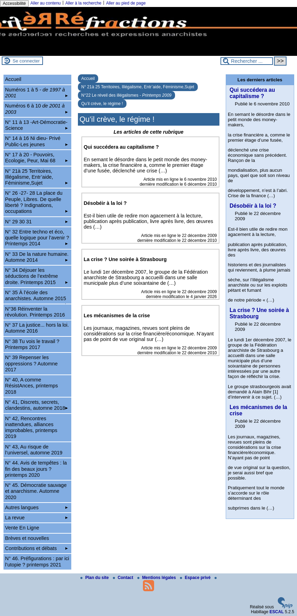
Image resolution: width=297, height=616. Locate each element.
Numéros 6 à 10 (36, 108)
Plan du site (95, 577)
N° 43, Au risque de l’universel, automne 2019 (34, 449)
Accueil (88, 78)
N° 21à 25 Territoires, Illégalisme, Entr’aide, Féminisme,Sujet (137, 86)
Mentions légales (157, 577)
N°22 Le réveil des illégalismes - (126, 95)
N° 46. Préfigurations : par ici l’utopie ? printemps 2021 (37, 561)
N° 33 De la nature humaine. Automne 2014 (37, 257)
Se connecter (26, 61)
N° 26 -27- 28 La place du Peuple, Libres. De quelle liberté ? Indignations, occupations (36, 202)
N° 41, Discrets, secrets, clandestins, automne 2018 (36, 405)
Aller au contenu (45, 3)
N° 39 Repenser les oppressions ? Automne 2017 (31, 363)
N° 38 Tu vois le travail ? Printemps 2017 (32, 344)
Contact (124, 577)
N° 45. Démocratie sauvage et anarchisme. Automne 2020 (36, 491)
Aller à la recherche (83, 3)
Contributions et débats (36, 548)
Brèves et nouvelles (27, 538)
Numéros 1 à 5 (36, 92)
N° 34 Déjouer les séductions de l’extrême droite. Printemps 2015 (36, 276)
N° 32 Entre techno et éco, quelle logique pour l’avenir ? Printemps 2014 (37, 238)
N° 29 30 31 (36, 221)
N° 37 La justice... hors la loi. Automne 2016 (37, 328)
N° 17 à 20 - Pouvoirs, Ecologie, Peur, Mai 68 (36, 157)
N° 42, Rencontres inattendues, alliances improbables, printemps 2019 (31, 427)
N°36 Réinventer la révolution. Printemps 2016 (35, 312)
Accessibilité (14, 3)
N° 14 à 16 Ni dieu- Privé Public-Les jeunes (36, 141)
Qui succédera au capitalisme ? (252, 93)
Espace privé (196, 577)
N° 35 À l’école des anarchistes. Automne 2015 (36, 297)
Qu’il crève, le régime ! (102, 103)
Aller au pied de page (125, 3)
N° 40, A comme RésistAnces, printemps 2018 (31, 386)
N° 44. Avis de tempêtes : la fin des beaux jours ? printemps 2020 (36, 469)
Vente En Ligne (22, 527)
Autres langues (36, 507)
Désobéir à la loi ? (253, 206)
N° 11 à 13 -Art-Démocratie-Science (36, 125)
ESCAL (276, 611)
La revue (36, 517)
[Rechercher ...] (246, 61)
